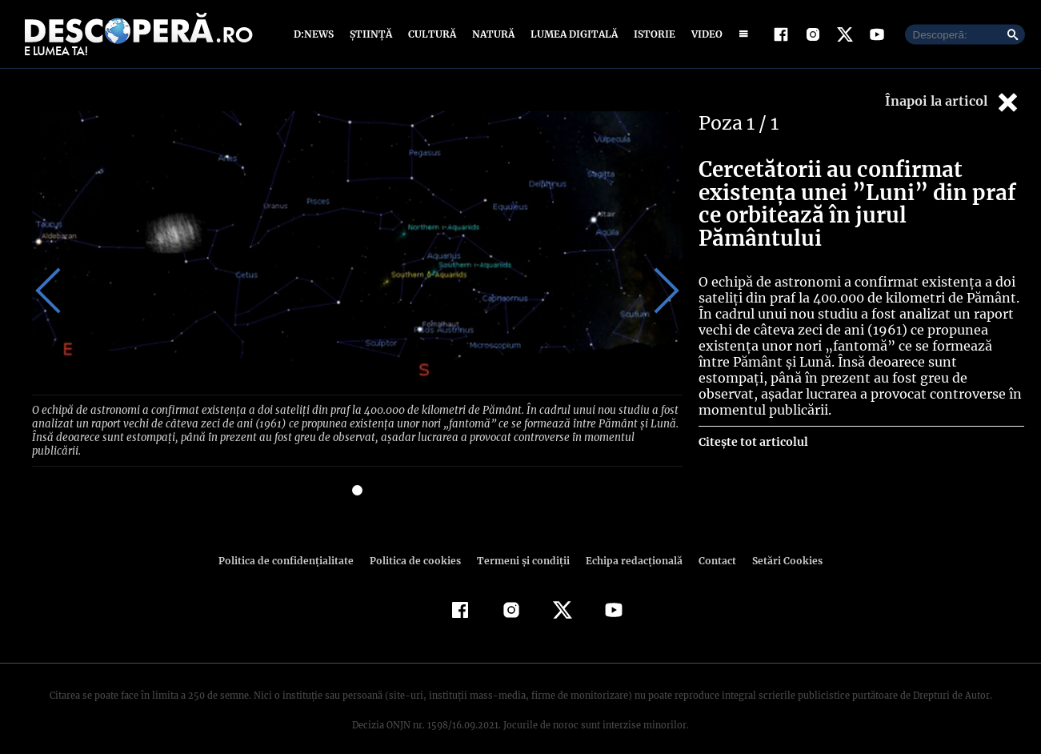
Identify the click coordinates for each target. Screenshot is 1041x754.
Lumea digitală (571, 34)
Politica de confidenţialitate (293, 545)
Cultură (431, 34)
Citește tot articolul (753, 426)
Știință (371, 34)
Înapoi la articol (953, 102)
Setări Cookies (779, 545)
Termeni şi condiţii (522, 545)
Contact (711, 545)
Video (703, 34)
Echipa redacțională (630, 545)
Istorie (651, 34)
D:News (316, 34)
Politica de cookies (417, 545)
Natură (491, 34)
